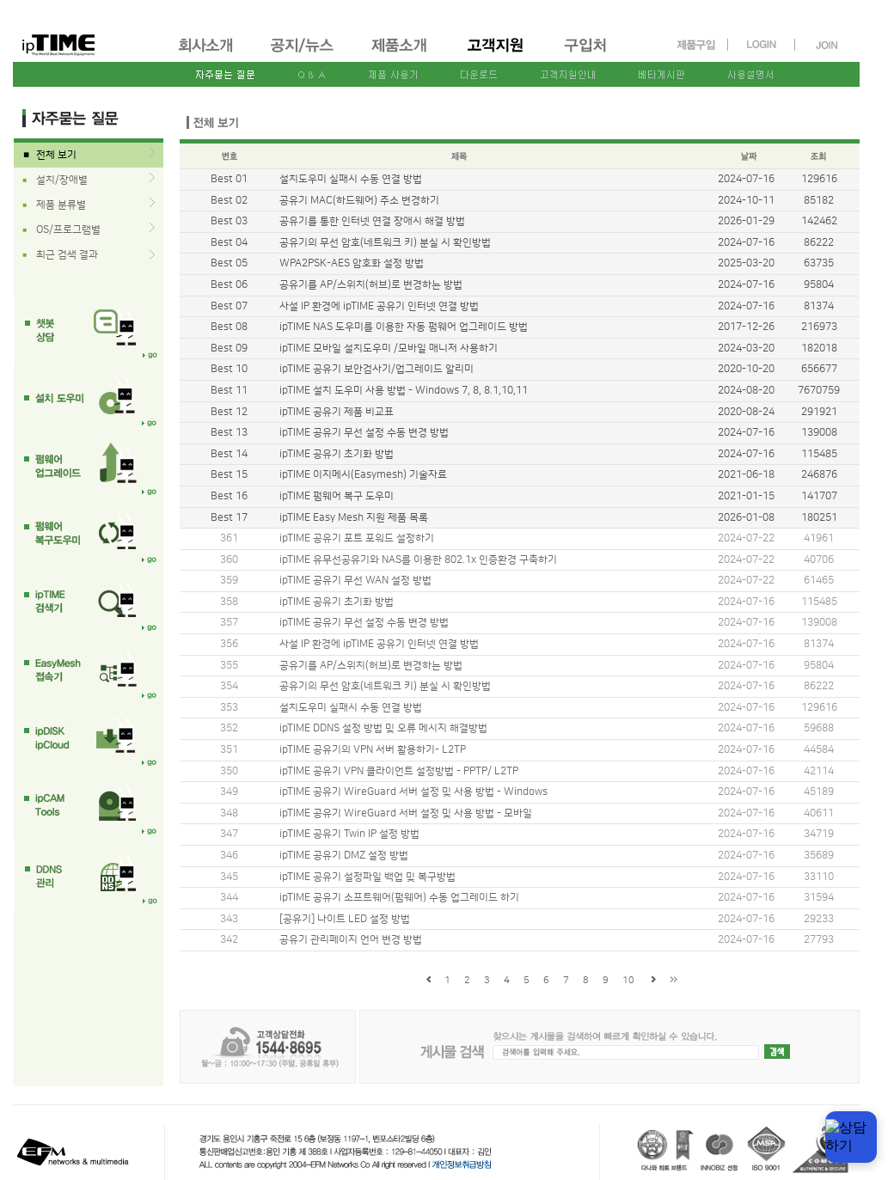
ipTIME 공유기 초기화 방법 (336, 602)
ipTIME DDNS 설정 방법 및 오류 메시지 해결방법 (383, 728)
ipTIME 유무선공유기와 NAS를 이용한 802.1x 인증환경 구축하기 (418, 560)
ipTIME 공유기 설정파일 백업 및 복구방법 (367, 877)
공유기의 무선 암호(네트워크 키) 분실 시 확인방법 (385, 686)
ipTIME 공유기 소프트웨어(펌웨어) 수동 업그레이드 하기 (399, 897)
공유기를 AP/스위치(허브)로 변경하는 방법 (370, 665)
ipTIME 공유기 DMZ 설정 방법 (343, 855)
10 (628, 980)
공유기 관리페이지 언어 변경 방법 (350, 939)
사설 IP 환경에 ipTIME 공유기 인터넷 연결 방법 (379, 644)
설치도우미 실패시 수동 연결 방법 (350, 707)
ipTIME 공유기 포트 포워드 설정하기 (356, 538)
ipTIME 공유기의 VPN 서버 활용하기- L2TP (372, 749)
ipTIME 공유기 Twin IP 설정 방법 (349, 834)
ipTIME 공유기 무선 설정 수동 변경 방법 (364, 622)
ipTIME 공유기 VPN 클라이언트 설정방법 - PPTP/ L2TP (398, 771)
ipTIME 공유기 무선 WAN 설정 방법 (355, 580)
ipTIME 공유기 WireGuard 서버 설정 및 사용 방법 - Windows (413, 792)
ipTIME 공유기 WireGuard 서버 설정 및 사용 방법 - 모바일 (405, 813)
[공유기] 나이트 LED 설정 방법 (344, 919)
